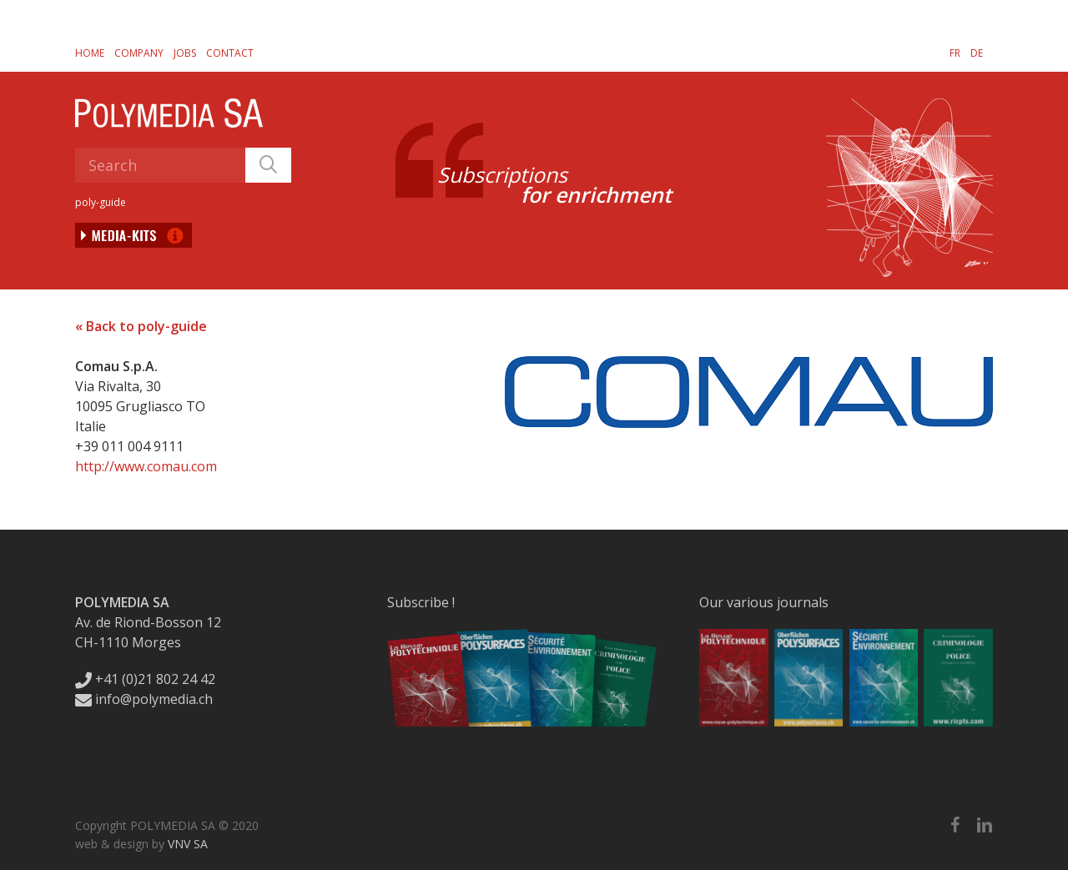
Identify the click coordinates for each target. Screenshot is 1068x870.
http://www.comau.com (146, 466)
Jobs (185, 53)
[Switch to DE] (976, 52)
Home (89, 53)
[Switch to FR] (955, 52)
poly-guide (100, 202)
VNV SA (188, 844)
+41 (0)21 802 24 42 (145, 679)
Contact (230, 53)
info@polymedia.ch (144, 699)
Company (139, 53)
